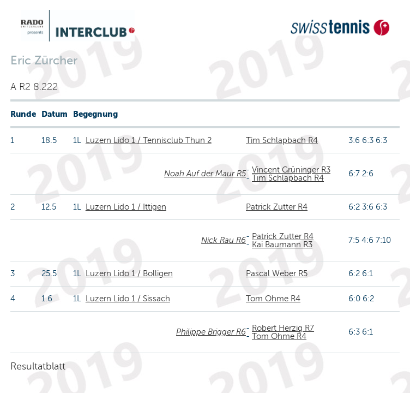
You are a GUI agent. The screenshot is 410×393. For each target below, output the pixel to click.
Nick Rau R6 (223, 240)
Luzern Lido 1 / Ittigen (126, 207)
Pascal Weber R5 (277, 273)
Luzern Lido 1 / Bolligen (129, 273)
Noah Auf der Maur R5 (205, 173)
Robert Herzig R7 (283, 328)
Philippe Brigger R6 (211, 331)
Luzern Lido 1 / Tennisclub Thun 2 (149, 140)
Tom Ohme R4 (273, 298)
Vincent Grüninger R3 (291, 169)
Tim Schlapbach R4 (282, 140)
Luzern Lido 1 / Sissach (128, 298)
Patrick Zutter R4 (277, 207)
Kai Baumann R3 (282, 244)
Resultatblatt (37, 366)
